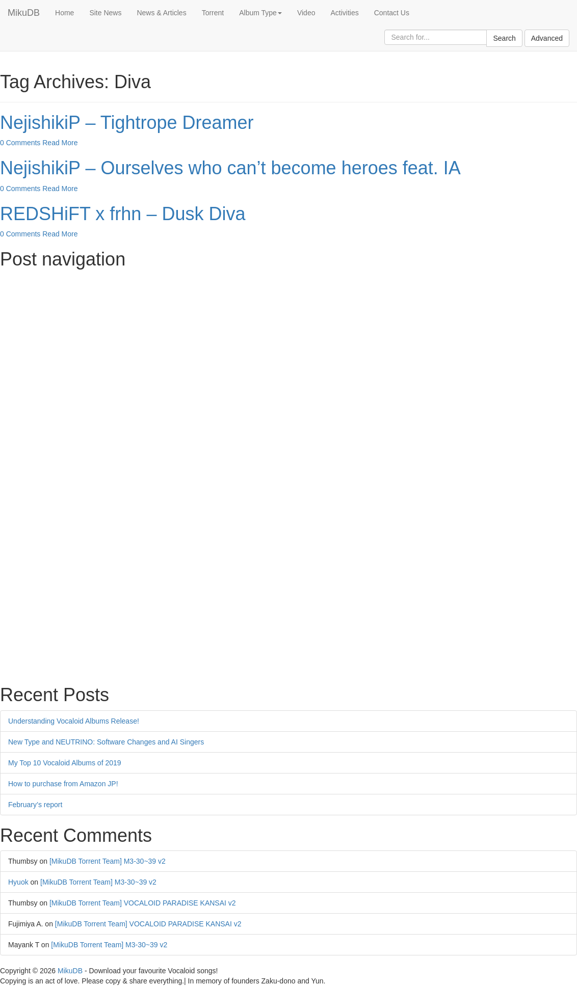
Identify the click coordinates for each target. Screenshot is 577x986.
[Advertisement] (288, 346)
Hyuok (18, 882)
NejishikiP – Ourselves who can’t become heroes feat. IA (230, 167)
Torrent (213, 13)
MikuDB (24, 13)
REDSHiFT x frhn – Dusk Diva (122, 213)
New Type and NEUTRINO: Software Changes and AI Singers (106, 742)
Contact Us (391, 13)
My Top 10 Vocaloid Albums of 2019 (64, 763)
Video (306, 13)
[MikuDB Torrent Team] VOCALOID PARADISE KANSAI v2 (142, 903)
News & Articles (161, 13)
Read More (59, 143)
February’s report (35, 805)
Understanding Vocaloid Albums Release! (73, 721)
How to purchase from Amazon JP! (63, 784)
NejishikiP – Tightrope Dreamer (127, 122)
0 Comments (20, 143)
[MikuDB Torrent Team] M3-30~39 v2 (107, 861)
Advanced (547, 38)
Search (504, 38)
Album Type (260, 13)
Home (64, 13)
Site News (105, 13)
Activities (344, 13)
